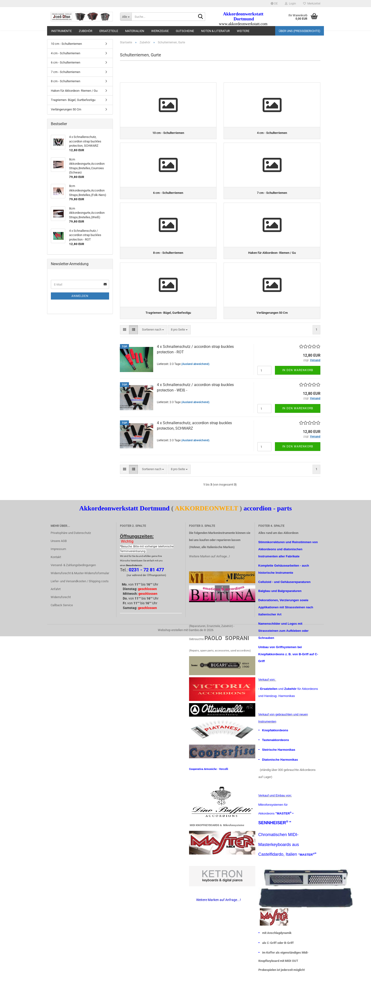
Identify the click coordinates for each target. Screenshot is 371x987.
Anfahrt (56, 600)
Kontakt (56, 568)
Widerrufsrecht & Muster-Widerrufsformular (80, 584)
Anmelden (79, 296)
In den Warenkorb (297, 381)
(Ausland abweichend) (195, 375)
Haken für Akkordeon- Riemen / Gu (74, 90)
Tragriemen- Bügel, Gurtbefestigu (73, 100)
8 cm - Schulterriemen (65, 81)
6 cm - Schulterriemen (65, 62)
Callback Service (62, 616)
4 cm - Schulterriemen (65, 53)
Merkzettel (311, 3)
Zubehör (85, 31)
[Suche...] (126, 16)
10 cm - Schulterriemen (66, 43)
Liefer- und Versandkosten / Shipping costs (80, 592)
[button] (274, 3)
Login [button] (290, 3)
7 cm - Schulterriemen (65, 72)
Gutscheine (185, 31)
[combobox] (153, 341)
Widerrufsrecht (61, 608)
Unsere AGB (59, 552)
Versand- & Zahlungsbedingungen (73, 576)
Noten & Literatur (215, 31)
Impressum (58, 560)
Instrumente (61, 31)
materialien (134, 31)
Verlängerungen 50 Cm (66, 109)
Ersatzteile (108, 31)
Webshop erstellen (170, 641)
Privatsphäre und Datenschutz (71, 544)
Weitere (243, 31)
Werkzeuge (160, 31)
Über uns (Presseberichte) (299, 31)
